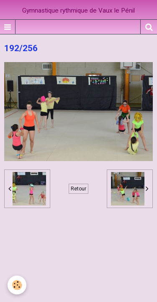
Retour (78, 189)
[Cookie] (17, 285)
